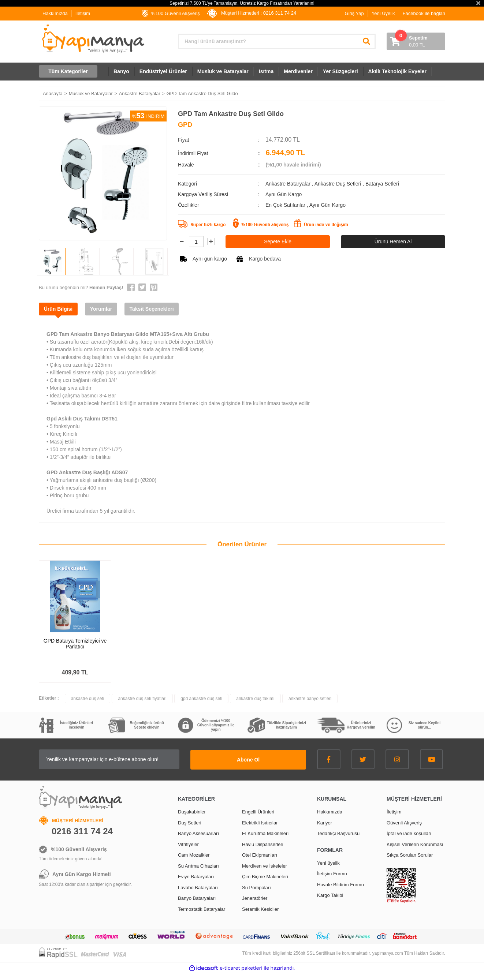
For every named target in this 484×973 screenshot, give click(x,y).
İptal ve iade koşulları (409, 833)
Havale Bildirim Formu (340, 884)
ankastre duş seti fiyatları (142, 698)
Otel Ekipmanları (259, 854)
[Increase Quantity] (211, 242)
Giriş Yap (354, 13)
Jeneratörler (254, 898)
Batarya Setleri (382, 184)
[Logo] (92, 38)
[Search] (277, 41)
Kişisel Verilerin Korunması (415, 843)
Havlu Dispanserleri (262, 843)
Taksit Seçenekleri (154, 309)
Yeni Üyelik (383, 13)
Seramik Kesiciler (260, 908)
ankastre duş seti (87, 698)
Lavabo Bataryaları (198, 887)
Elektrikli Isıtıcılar (260, 822)
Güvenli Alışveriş (404, 822)
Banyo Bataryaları (197, 898)
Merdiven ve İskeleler (264, 865)
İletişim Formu (332, 873)
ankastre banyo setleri (309, 698)
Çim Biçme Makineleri (265, 876)
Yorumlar (102, 309)
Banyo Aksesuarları (198, 833)
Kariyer (324, 822)
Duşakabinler (192, 811)
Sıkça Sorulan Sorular (410, 854)
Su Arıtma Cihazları (198, 865)
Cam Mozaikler (194, 854)
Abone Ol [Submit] (260, 759)
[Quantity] (196, 241)
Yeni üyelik (328, 862)
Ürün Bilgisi (58, 309)
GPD (185, 124)
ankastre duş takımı (255, 698)
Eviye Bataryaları (196, 876)
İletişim (82, 13)
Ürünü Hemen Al (393, 241)
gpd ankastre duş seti (201, 698)
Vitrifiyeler (188, 843)
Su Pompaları (256, 887)
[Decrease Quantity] (181, 242)
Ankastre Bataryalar (287, 184)
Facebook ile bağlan (424, 13)
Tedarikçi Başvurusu (338, 833)
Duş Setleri (189, 822)
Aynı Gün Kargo (327, 205)
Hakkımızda (55, 13)
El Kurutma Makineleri (265, 833)
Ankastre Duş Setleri (337, 184)
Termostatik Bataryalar (201, 908)
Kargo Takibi (330, 895)
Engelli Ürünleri (258, 811)
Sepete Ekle (278, 241)
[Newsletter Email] (121, 759)
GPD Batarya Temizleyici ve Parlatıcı (75, 644)
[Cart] (416, 41)
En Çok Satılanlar (286, 205)
